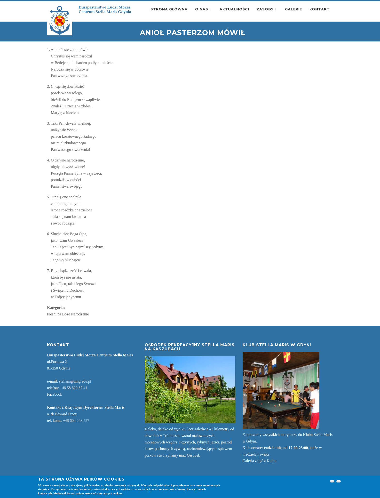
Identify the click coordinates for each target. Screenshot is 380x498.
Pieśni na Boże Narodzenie (68, 314)
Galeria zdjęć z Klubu (260, 461)
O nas (201, 9)
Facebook (54, 394)
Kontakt (319, 9)
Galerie (293, 9)
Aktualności (234, 9)
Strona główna (169, 9)
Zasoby (265, 9)
